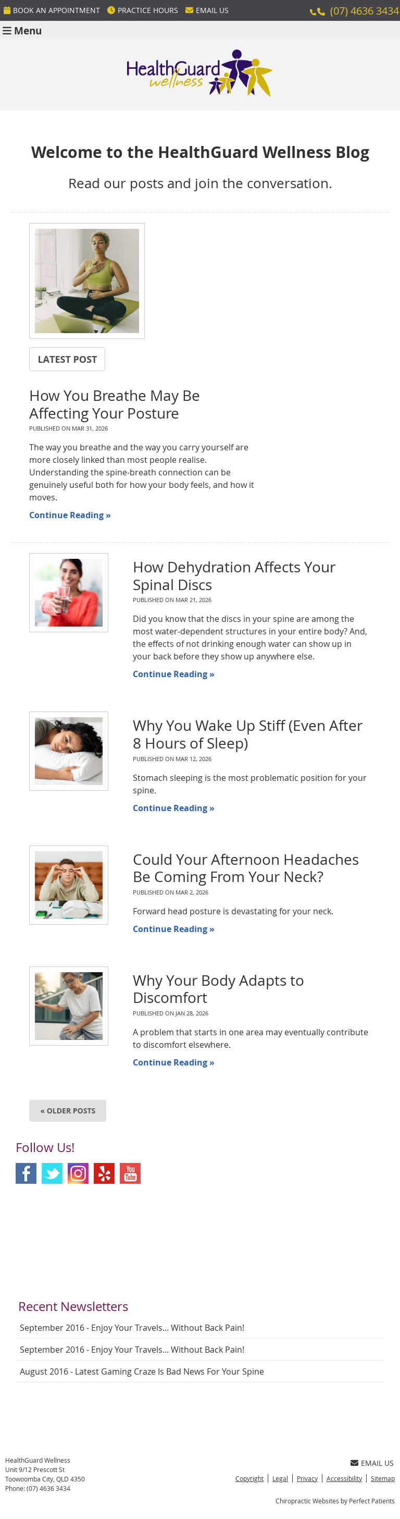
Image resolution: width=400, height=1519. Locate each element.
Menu (22, 29)
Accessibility (344, 1478)
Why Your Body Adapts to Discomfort (218, 989)
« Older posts (67, 1111)
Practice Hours (142, 10)
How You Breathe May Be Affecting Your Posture (114, 404)
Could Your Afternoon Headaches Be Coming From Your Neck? (246, 868)
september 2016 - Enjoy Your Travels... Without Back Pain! (132, 1327)
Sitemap (383, 1478)
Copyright (249, 1478)
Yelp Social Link (104, 1173)
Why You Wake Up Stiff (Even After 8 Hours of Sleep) (247, 734)
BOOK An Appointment (52, 10)
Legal (280, 1478)
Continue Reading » (70, 515)
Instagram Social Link (78, 1173)
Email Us (207, 10)
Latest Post (67, 359)
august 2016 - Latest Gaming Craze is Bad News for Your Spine (142, 1371)
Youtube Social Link (130, 1173)
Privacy (307, 1478)
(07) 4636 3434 (364, 11)
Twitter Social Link (52, 1173)
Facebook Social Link (26, 1173)
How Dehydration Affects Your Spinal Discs (234, 575)
